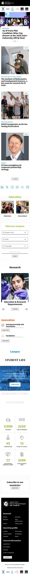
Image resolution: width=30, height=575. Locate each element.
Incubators (10, 336)
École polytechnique (19, 520)
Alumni (16, 536)
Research (5, 519)
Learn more (5, 330)
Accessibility (6, 547)
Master (5, 517)
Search (15, 256)
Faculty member (7, 534)
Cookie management (8, 552)
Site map (5, 550)
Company (5, 536)
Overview (15, 309)
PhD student (18, 531)
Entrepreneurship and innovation (15, 325)
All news (15, 179)
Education (18, 517)
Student (5, 531)
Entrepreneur (18, 534)
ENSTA (5, 523)
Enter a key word (15, 252)
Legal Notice (6, 544)
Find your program (15, 226)
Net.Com (17, 567)
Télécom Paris (18, 523)
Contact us (7, 557)
